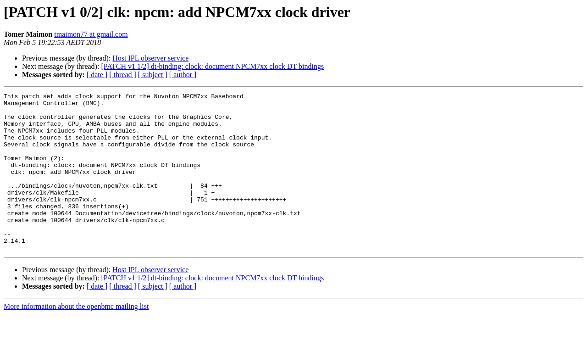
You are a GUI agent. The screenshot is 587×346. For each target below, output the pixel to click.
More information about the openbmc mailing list (76, 338)
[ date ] (97, 74)
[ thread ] (122, 74)
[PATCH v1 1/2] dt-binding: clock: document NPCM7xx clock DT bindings (212, 66)
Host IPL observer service (150, 58)
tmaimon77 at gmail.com (90, 34)
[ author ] (183, 74)
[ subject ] (152, 74)
